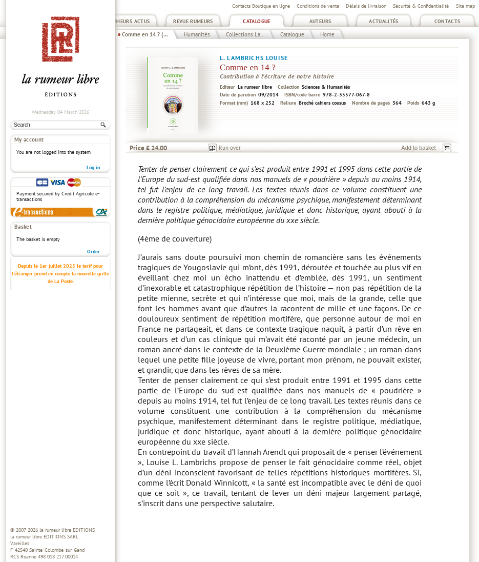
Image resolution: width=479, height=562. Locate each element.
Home (327, 34)
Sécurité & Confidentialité (421, 6)
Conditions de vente (318, 6)
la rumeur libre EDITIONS (67, 530)
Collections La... (245, 34)
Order (93, 251)
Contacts (447, 21)
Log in (93, 167)
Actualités (384, 21)
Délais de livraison (366, 6)
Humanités (197, 34)
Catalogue (256, 21)
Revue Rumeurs (193, 21)
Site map (465, 6)
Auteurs (320, 21)
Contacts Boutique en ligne (261, 6)
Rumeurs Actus (130, 21)
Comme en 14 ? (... (145, 34)
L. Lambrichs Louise (254, 58)
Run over (230, 147)
